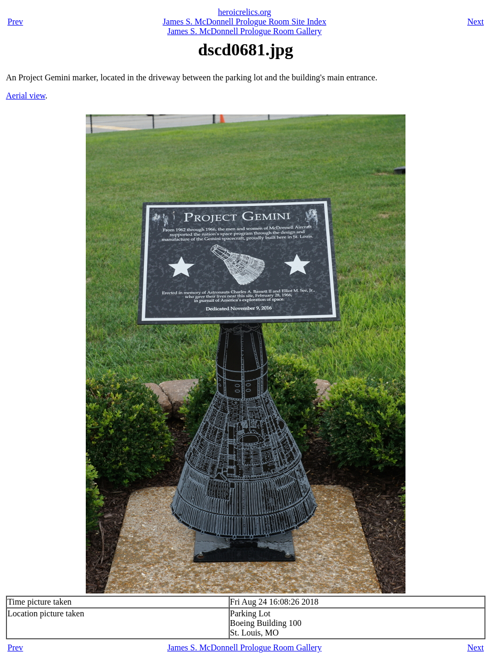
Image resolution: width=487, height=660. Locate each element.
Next (475, 21)
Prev (15, 21)
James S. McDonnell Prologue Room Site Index (244, 21)
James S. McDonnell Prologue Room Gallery (244, 31)
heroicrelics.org (244, 11)
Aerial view (25, 95)
